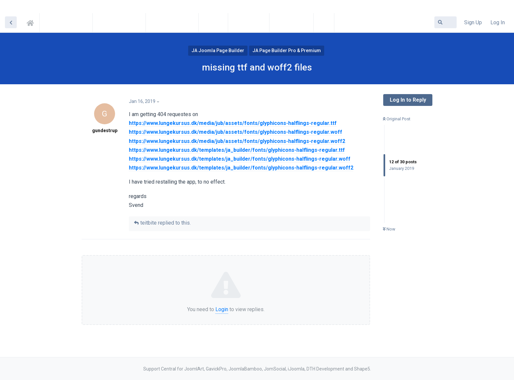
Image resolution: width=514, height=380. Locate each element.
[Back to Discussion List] (11, 22)
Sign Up (473, 22)
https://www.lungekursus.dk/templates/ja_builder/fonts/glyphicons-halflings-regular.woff (239, 159)
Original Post (396, 118)
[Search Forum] (445, 22)
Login (221, 309)
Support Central (32, 22)
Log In (497, 22)
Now (389, 229)
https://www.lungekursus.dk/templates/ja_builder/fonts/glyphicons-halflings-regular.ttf (237, 150)
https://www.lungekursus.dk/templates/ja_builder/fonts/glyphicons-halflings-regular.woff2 (241, 168)
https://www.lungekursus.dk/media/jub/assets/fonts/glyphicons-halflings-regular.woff (235, 132)
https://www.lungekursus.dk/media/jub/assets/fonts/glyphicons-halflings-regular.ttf (233, 123)
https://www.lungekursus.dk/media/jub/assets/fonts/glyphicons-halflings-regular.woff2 (237, 141)
